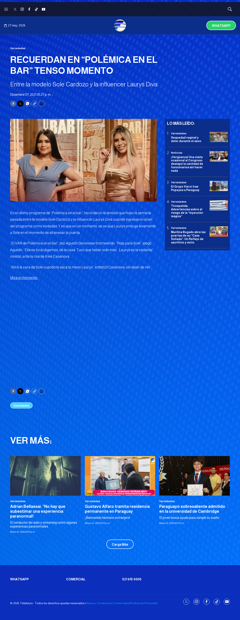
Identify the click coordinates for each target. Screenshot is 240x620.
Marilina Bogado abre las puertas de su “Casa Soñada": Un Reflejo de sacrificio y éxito (188, 237)
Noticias (176, 152)
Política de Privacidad (144, 603)
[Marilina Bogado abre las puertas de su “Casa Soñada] (219, 231)
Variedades (18, 48)
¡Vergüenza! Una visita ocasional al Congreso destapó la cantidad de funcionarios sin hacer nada (187, 163)
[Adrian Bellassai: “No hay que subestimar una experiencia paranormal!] (45, 476)
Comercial (76, 579)
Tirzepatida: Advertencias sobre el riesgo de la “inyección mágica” (187, 211)
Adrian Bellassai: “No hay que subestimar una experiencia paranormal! (37, 511)
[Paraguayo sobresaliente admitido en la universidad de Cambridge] (194, 476)
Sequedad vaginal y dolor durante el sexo (186, 139)
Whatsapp (221, 25)
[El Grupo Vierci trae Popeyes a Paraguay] (219, 186)
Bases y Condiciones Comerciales (107, 603)
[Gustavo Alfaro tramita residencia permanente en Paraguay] (120, 476)
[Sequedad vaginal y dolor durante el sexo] (219, 137)
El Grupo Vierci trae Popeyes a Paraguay (185, 188)
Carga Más (120, 544)
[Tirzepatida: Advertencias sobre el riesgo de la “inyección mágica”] (219, 205)
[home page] (120, 25)
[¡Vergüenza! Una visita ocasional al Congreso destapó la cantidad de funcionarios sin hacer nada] (219, 156)
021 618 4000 (131, 579)
